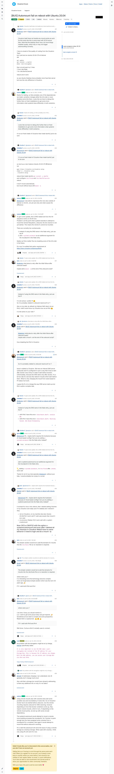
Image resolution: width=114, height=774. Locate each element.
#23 (56, 115)
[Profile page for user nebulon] (13, 94)
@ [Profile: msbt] (19, 676)
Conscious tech (20, 273)
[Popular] (2, 12)
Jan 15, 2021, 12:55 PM (34, 29)
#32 (56, 433)
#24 (56, 148)
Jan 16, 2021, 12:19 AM (34, 452)
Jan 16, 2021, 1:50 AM (30, 540)
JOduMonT (20, 29)
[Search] (2, 19)
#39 (56, 673)
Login (21, 768)
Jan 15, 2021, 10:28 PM (30, 261)
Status (86, 4)
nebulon (21, 26)
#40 (56, 696)
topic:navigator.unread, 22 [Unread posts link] (70, 52)
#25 (56, 198)
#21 (56, 29)
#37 (56, 598)
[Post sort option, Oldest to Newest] (72, 27)
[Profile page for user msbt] (13, 642)
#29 (56, 324)
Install (100, 4)
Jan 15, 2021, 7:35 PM (36, 214)
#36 (56, 560)
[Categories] (2, 2)
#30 (56, 354)
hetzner (19, 645)
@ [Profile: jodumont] (20, 150)
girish (18, 354)
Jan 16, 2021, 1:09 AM (33, 488)
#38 (56, 641)
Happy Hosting (20, 661)
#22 (56, 92)
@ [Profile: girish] (19, 491)
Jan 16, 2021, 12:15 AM (35, 433)
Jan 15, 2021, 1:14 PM (35, 92)
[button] (2, 768)
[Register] (111, 5)
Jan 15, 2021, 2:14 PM (33, 115)
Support (21, 19)
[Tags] (2, 8)
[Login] (111, 2)
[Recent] (2, 5)
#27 (56, 261)
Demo (91, 4)
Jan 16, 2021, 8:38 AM (30, 598)
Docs (95, 4)
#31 (56, 398)
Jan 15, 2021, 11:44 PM (34, 285)
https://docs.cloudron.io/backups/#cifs (29, 248)
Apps (80, 4)
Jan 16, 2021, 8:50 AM (30, 673)
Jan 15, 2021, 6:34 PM (36, 198)
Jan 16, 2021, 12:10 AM (34, 398)
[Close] (55, 746)
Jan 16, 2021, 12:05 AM (35, 354)
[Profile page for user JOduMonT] (13, 30)
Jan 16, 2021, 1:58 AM (33, 560)
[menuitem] (111, 2)
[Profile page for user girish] (13, 356)
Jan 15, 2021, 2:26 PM (33, 148)
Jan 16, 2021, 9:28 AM (36, 696)
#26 (56, 214)
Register (15, 768)
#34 (56, 488)
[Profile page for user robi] (13, 262)
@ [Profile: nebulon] (20, 31)
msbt (18, 641)
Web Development (29, 661)
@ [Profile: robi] (19, 326)
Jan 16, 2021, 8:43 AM (35, 641)
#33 (56, 452)
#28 (56, 285)
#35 (56, 540)
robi (18, 261)
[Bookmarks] (2, 15)
